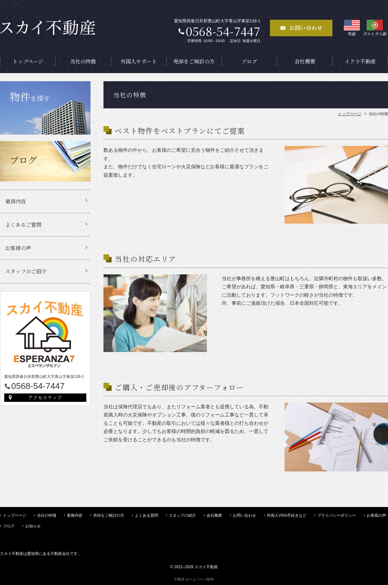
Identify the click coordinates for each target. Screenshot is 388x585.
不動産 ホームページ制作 (194, 579)
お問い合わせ (244, 515)
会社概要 (305, 61)
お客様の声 (18, 248)
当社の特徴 (83, 61)
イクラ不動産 (360, 61)
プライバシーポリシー (336, 515)
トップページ (28, 61)
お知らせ (33, 526)
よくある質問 (146, 515)
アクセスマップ (45, 397)
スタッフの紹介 (182, 515)
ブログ (249, 61)
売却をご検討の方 (194, 61)
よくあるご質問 (23, 224)
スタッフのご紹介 (26, 271)
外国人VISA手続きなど (287, 515)
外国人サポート (139, 61)
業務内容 (15, 201)
